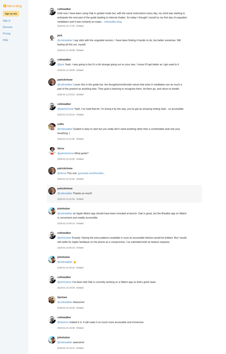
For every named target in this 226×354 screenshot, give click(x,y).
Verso (63, 148)
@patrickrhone (68, 109)
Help (5, 40)
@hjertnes (66, 322)
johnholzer (66, 208)
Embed (82, 26)
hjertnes (65, 297)
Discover (8, 27)
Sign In (7, 20)
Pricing (7, 33)
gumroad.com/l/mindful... (94, 173)
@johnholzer (67, 237)
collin (63, 124)
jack (62, 35)
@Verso (64, 173)
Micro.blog (14, 6)
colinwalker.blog (116, 21)
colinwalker (67, 9)
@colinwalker (67, 40)
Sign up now (11, 13)
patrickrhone (67, 79)
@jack (63, 64)
